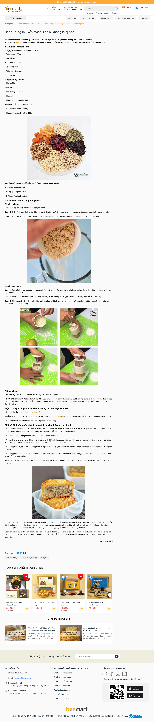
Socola (114, 13)
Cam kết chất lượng (61, 694)
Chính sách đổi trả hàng (63, 681)
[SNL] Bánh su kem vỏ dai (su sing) (45, 603)
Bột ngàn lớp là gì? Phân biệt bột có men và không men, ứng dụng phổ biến (42, 629)
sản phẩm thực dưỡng (29, 558)
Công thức (144, 18)
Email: (20, 678)
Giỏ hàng (127, 7)
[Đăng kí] (116, 657)
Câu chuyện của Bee (125, 18)
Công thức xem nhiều (59, 619)
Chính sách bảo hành (62, 686)
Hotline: (17, 673)
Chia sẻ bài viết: (10, 553)
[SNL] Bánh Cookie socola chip (71, 603)
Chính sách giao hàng (62, 677)
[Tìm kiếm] (117, 8)
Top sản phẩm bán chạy (24, 567)
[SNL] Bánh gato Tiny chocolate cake (14, 603)
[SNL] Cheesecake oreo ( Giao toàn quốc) (98, 603)
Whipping (90, 13)
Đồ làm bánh (105, 18)
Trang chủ (71, 18)
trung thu (44, 558)
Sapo (126, 716)
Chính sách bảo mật (61, 698)
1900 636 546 (56, 9)
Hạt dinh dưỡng (12, 558)
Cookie (106, 13)
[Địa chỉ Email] (97, 656)
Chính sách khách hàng (63, 673)
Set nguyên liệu (88, 18)
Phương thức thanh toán (63, 690)
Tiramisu (99, 13)
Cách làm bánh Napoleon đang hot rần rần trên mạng (97, 629)
